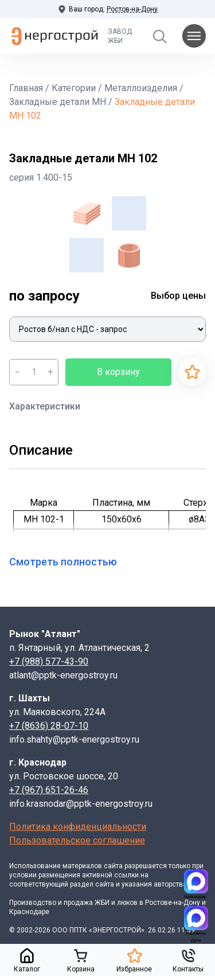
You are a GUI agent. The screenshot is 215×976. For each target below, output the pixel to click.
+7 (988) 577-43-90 (48, 661)
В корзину (118, 371)
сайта (113, 866)
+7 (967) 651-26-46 (48, 789)
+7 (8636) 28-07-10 (48, 725)
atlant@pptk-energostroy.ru (63, 675)
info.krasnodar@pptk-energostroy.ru (81, 803)
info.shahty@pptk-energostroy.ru (74, 739)
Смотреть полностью (70, 562)
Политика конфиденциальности (77, 826)
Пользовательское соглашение (77, 840)
